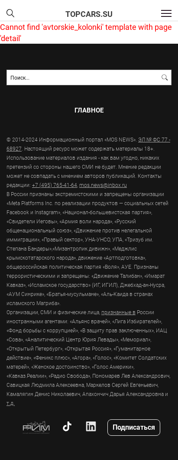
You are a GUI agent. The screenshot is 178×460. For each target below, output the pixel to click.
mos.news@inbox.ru (103, 184)
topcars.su (89, 14)
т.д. (10, 402)
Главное (89, 110)
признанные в (118, 312)
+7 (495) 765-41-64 (54, 184)
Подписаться (134, 426)
